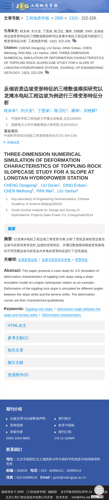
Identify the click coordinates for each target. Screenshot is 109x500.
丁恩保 (43, 111)
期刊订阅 (62, 432)
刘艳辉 (90, 111)
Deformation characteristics (62, 315)
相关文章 (15, 350)
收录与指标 (64, 425)
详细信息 (11, 142)
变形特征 (82, 259)
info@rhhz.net (81, 497)
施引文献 (15, 362)
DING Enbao (74, 185)
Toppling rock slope (39, 309)
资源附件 (18, 375)
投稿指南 (14, 425)
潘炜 (75, 111)
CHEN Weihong (18, 191)
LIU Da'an (49, 185)
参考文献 (18, 338)
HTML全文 (17, 325)
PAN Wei (44, 191)
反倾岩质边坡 (28, 259)
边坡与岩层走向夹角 (57, 259)
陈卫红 (60, 111)
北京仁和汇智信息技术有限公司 (26, 497)
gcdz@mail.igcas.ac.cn (69, 477)
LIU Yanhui (66, 191)
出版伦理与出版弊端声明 (25, 419)
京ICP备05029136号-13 (76, 492)
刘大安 (27, 111)
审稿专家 (14, 432)
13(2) (74, 18)
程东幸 (10, 111)
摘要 (12, 229)
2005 (58, 18)
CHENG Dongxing (20, 185)
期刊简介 (62, 419)
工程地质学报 (37, 18)
